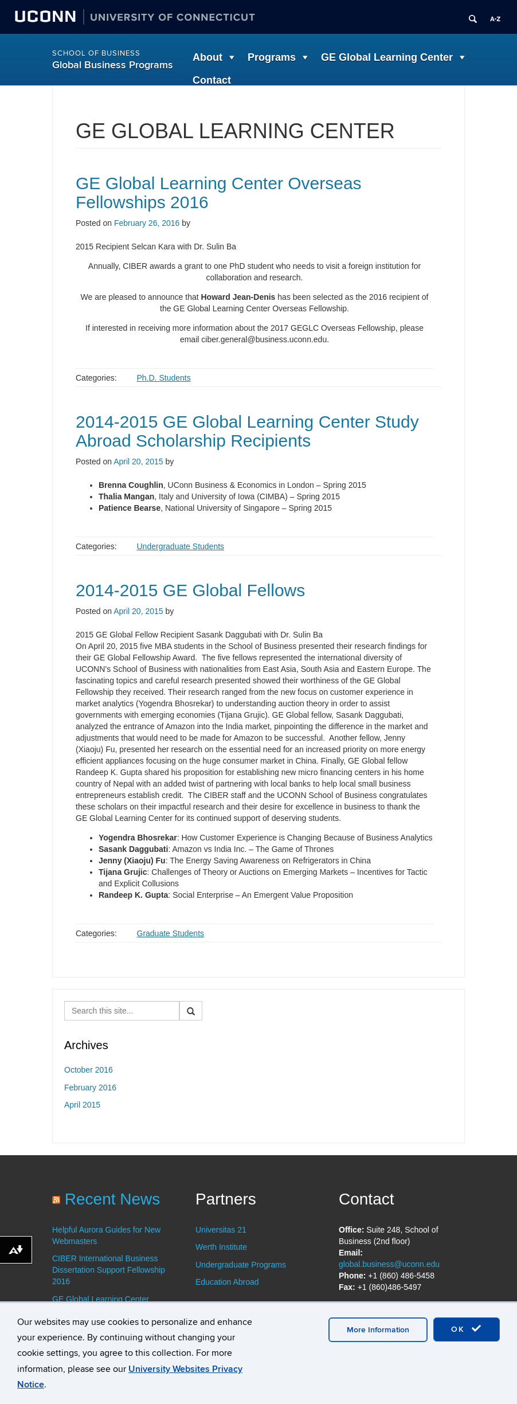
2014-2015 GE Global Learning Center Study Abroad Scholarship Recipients (247, 431)
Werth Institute (221, 1247)
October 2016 (88, 1069)
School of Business (96, 53)
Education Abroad (227, 1281)
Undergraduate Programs (240, 1264)
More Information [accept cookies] (378, 1330)
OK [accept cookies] (466, 1329)
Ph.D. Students (164, 377)
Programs (272, 57)
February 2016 (90, 1087)
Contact (212, 80)
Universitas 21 (220, 1229)
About (207, 57)
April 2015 (82, 1104)
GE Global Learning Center (387, 57)
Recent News (112, 1199)
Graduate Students (171, 933)
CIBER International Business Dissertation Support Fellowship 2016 (108, 1270)
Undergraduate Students (181, 546)
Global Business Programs (112, 65)
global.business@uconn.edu (389, 1264)
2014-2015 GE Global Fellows (190, 590)
